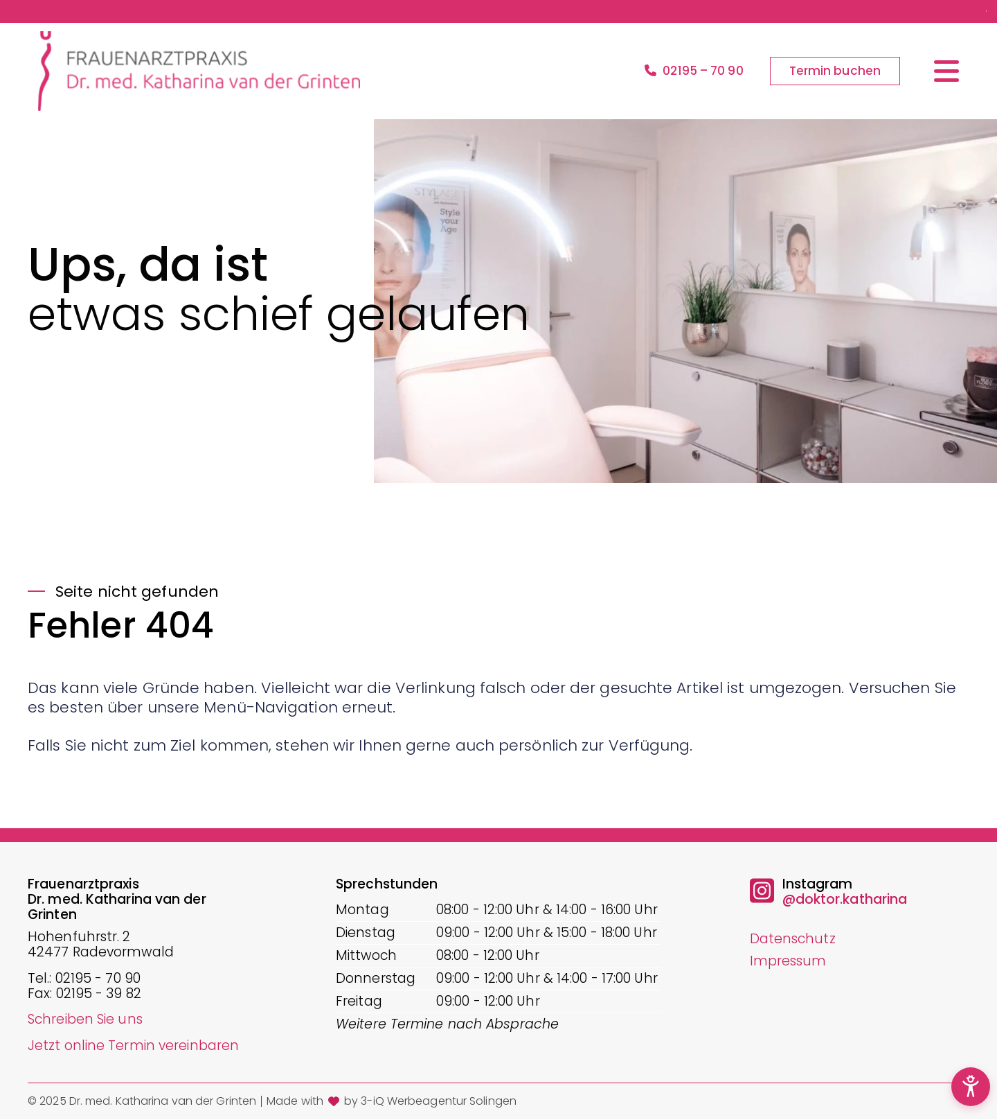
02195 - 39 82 (98, 993)
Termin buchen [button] (835, 70)
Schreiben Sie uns (85, 1019)
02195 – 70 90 (694, 71)
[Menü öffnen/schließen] (946, 71)
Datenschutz (793, 938)
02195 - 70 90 (98, 978)
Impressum (788, 961)
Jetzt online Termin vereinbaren (133, 1045)
